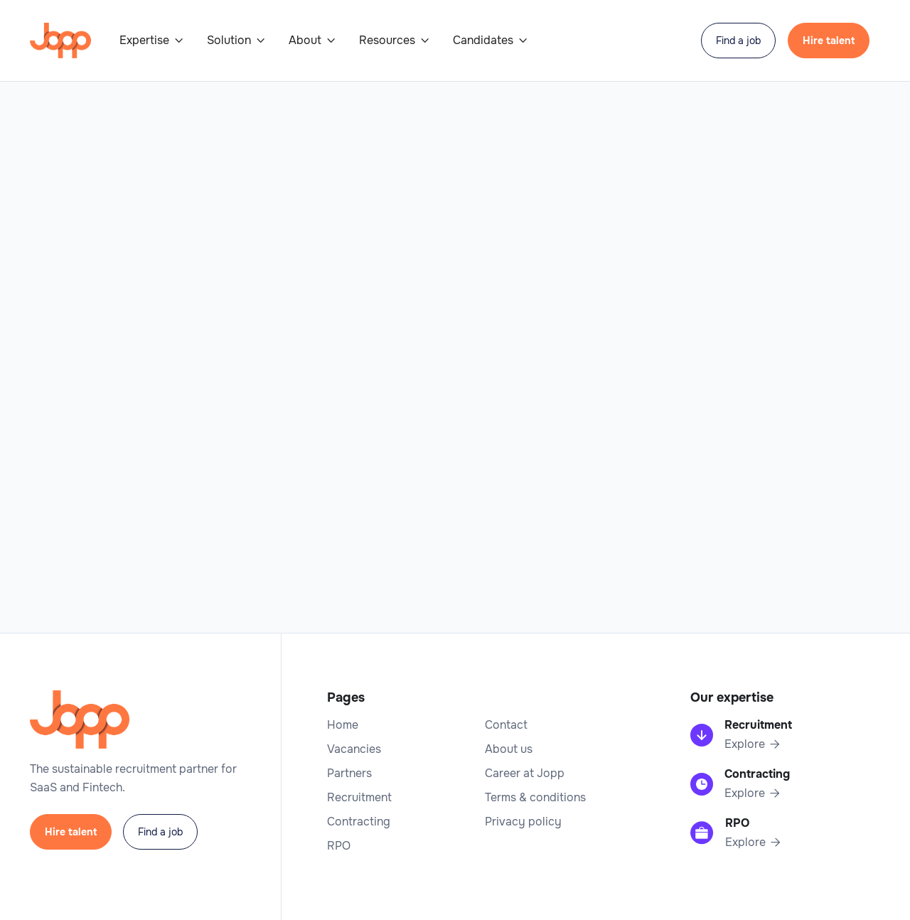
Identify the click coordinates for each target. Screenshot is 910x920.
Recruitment (359, 797)
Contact (506, 725)
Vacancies (354, 749)
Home (342, 725)
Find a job (738, 40)
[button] (151, 40)
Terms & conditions (535, 797)
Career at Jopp (524, 773)
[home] (60, 40)
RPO (338, 846)
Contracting (358, 821)
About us (508, 749)
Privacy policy (523, 821)
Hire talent (829, 40)
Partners (349, 773)
